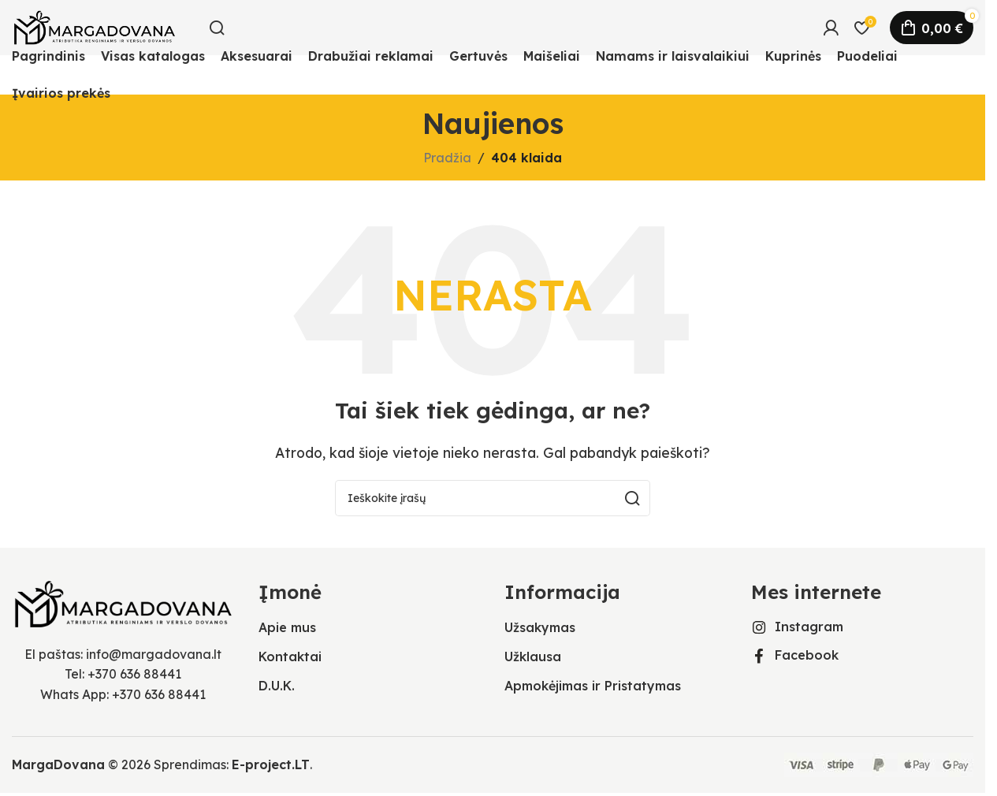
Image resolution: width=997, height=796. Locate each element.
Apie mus (287, 627)
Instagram (809, 626)
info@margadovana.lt (153, 654)
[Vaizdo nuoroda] (123, 602)
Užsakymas (539, 627)
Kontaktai (290, 656)
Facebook (807, 655)
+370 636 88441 (134, 674)
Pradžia (447, 158)
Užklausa (532, 656)
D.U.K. (277, 686)
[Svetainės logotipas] (94, 26)
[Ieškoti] (217, 27)
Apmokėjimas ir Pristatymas (592, 686)
